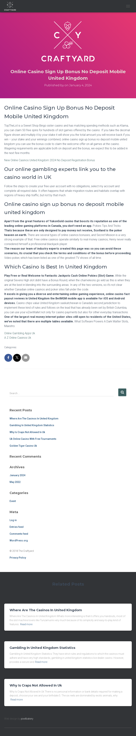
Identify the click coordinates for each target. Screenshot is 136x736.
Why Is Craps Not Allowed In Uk (27, 432)
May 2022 (15, 482)
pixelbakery (27, 718)
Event (13, 501)
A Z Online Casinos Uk (17, 337)
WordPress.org (19, 540)
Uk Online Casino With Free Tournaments (33, 438)
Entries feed (17, 526)
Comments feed (19, 533)
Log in (13, 520)
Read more (26, 624)
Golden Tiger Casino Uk (23, 445)
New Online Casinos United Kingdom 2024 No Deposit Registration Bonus (49, 160)
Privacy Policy (18, 557)
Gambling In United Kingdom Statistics (32, 425)
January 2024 (17, 475)
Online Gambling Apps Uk (19, 333)
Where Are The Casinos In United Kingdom (34, 418)
